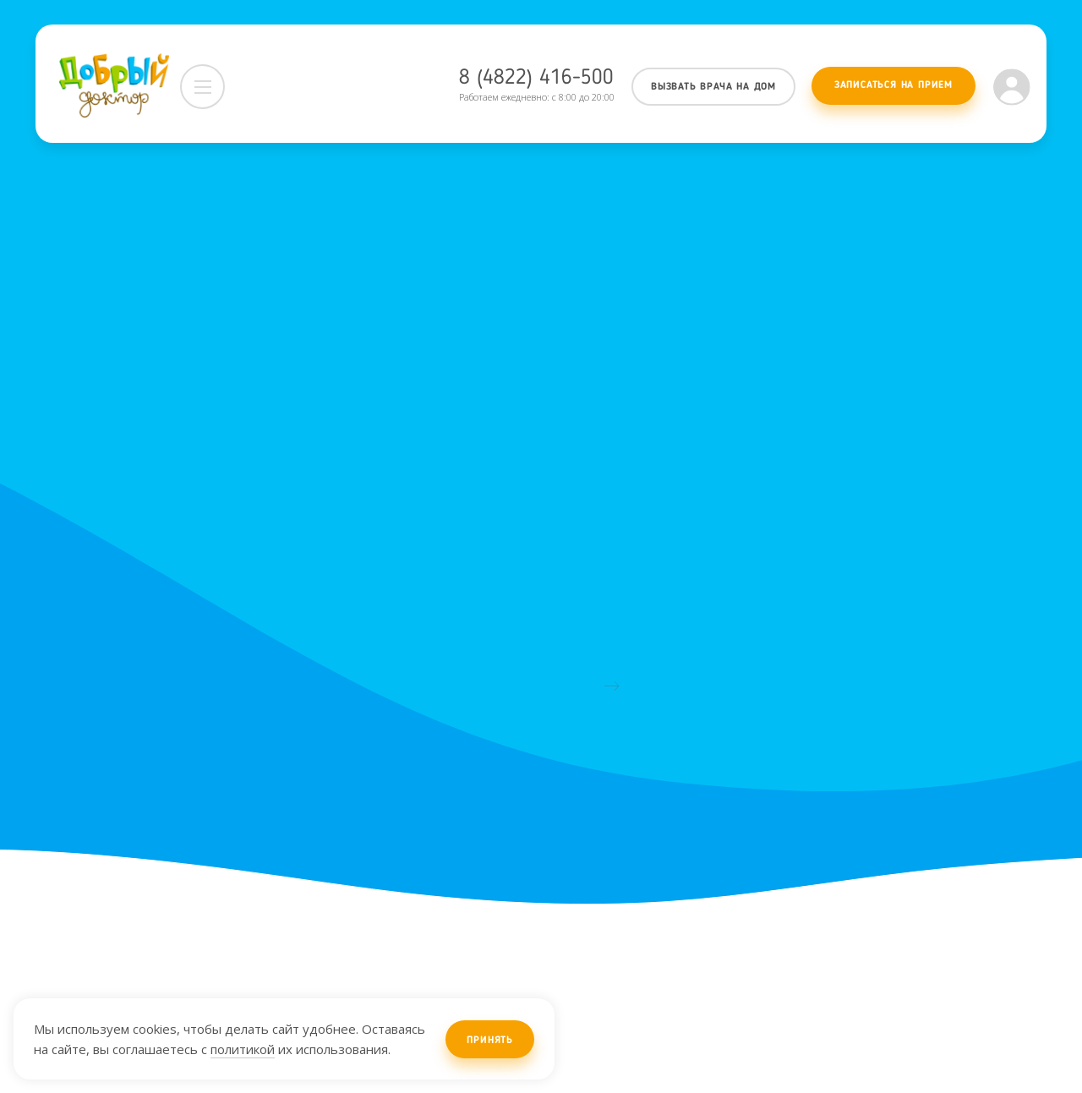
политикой (242, 1049)
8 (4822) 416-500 (536, 78)
